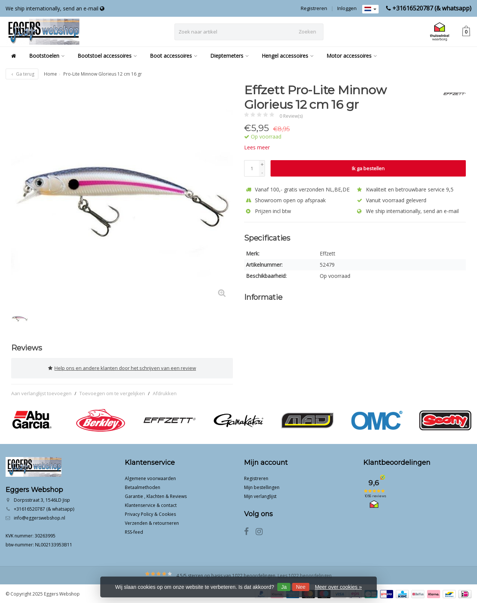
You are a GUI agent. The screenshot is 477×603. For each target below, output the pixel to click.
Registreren (314, 8)
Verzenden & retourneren (152, 522)
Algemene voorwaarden (150, 478)
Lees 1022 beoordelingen (305, 575)
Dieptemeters (229, 55)
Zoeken (307, 31)
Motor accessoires (351, 55)
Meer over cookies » (338, 587)
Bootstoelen (46, 55)
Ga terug (22, 74)
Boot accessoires (173, 55)
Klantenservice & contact (151, 504)
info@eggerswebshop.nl (39, 517)
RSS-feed (134, 531)
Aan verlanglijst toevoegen (41, 392)
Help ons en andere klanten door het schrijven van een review (122, 367)
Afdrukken (165, 392)
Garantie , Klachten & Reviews (156, 495)
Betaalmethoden (142, 486)
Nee (301, 587)
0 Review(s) (291, 116)
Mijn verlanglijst (260, 495)
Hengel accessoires (287, 55)
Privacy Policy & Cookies (150, 513)
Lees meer (257, 147)
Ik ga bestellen (368, 168)
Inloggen (347, 8)
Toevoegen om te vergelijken (112, 392)
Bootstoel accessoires (107, 55)
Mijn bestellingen (261, 486)
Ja (284, 587)
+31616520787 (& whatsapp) (431, 8)
